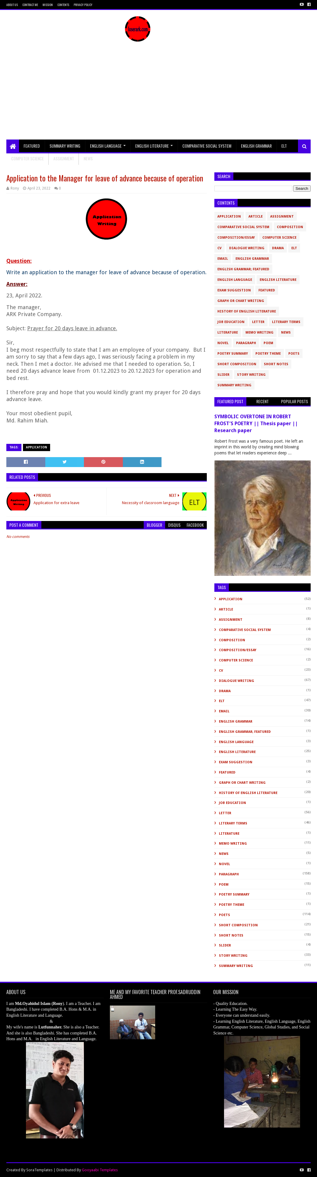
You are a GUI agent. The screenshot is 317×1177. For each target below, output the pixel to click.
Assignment (63, 158)
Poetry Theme (268, 354)
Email (222, 259)
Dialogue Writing (246, 248)
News (286, 332)
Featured (32, 146)
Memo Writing (259, 332)
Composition (290, 227)
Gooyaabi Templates (100, 1170)
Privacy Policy (83, 4)
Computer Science (27, 158)
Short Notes (276, 364)
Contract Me (30, 4)
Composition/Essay (236, 238)
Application (36, 447)
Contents (63, 4)
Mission (48, 4)
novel (223, 343)
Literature (227, 332)
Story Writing (251, 375)
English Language (106, 146)
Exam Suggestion (234, 290)
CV (219, 248)
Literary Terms (286, 322)
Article (255, 216)
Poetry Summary (232, 354)
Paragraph (246, 343)
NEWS (88, 158)
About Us (12, 4)
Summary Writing (65, 146)
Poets (293, 354)
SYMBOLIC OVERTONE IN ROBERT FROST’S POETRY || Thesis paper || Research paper (256, 423)
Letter (258, 322)
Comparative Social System (206, 146)
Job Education (231, 322)
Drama (278, 248)
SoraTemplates (39, 1170)
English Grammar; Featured (243, 269)
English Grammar (256, 146)
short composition (236, 364)
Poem (268, 343)
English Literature (152, 146)
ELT (284, 146)
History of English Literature (246, 311)
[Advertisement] (158, 94)
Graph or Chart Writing (240, 301)
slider (223, 375)
